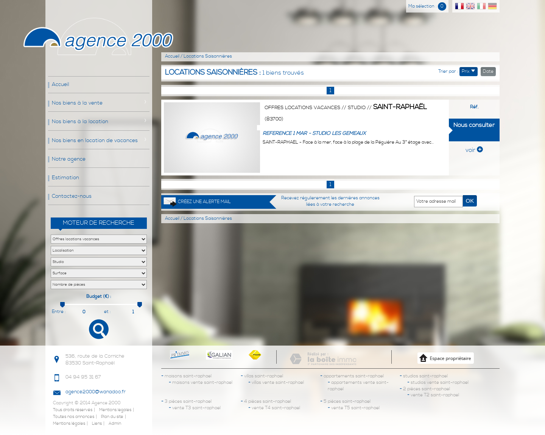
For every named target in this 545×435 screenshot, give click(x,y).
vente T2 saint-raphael (433, 395)
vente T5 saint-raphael (354, 408)
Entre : (59, 312)
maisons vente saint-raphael (200, 382)
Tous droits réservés (72, 410)
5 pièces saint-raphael (345, 401)
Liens (97, 423)
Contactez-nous (72, 196)
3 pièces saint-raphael (186, 401)
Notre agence (69, 159)
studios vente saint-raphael (438, 382)
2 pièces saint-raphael (425, 389)
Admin (115, 423)
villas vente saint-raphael (276, 382)
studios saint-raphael (424, 376)
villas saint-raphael (262, 376)
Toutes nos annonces (73, 416)
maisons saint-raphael (186, 376)
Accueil (60, 84)
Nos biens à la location (80, 121)
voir (474, 150)
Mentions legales (115, 410)
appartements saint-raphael (352, 376)
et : (107, 312)
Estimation (65, 177)
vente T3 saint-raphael (195, 408)
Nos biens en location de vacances (95, 140)
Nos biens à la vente (77, 103)
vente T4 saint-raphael (274, 408)
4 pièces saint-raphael (266, 401)
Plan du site (112, 416)
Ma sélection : (427, 6)
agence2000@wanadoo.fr (95, 392)
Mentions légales (69, 423)
